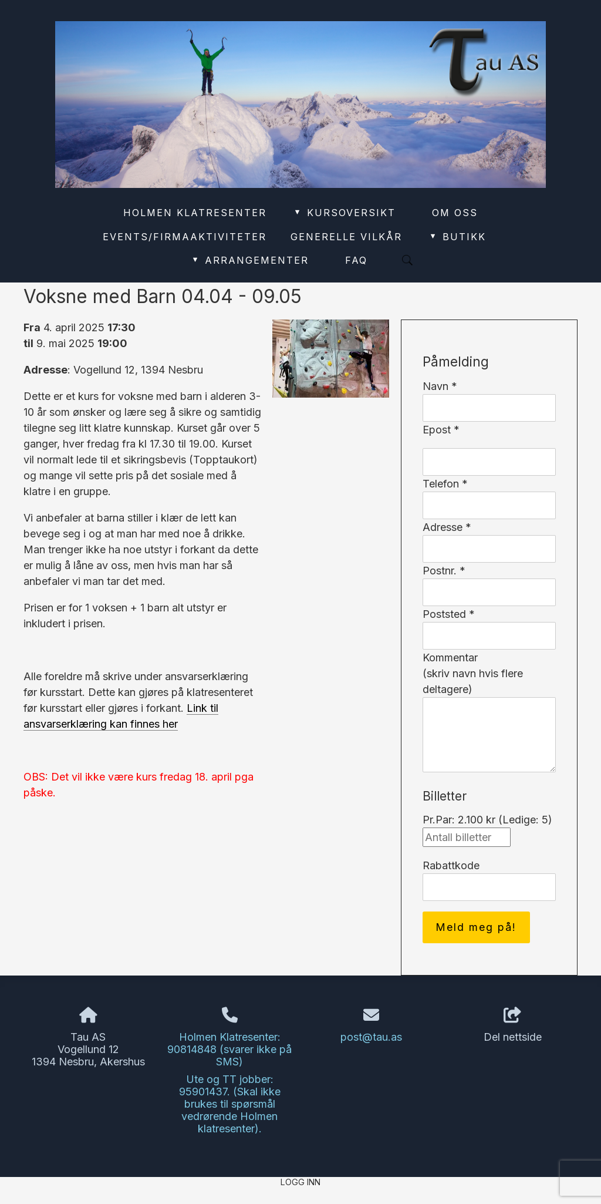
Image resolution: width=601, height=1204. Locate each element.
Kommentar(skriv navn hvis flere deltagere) (473, 673)
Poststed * (449, 614)
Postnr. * (444, 570)
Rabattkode (451, 865)
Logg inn (300, 1182)
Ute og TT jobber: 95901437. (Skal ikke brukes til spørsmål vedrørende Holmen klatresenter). (230, 1104)
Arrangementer (250, 260)
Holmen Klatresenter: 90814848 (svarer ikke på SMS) (229, 1049)
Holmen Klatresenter (194, 212)
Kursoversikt (344, 212)
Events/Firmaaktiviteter (184, 237)
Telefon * (445, 483)
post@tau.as (371, 1037)
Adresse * (447, 527)
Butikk (457, 237)
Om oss (455, 212)
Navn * (440, 386)
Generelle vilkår (346, 237)
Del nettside (513, 1025)
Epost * (441, 429)
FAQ (356, 260)
